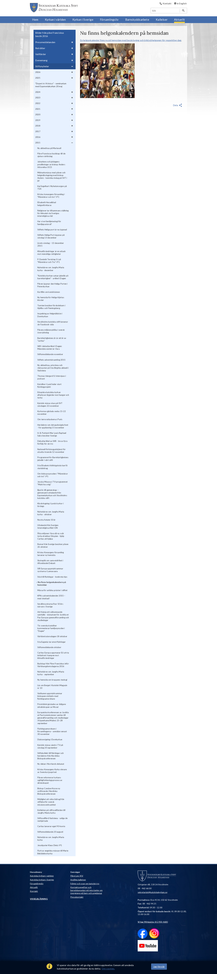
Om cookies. (108, 968)
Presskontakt (76, 897)
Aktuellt (34, 887)
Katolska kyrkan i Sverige (42, 879)
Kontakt (34, 891)
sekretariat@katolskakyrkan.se (152, 892)
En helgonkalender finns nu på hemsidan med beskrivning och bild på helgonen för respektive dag (130, 40)
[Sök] (165, 10)
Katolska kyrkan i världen (42, 875)
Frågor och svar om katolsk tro (84, 883)
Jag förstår (159, 966)
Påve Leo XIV (76, 875)
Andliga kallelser (78, 879)
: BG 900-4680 (153, 922)
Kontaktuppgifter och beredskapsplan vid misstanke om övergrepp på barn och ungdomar (86, 890)
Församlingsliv (36, 883)
